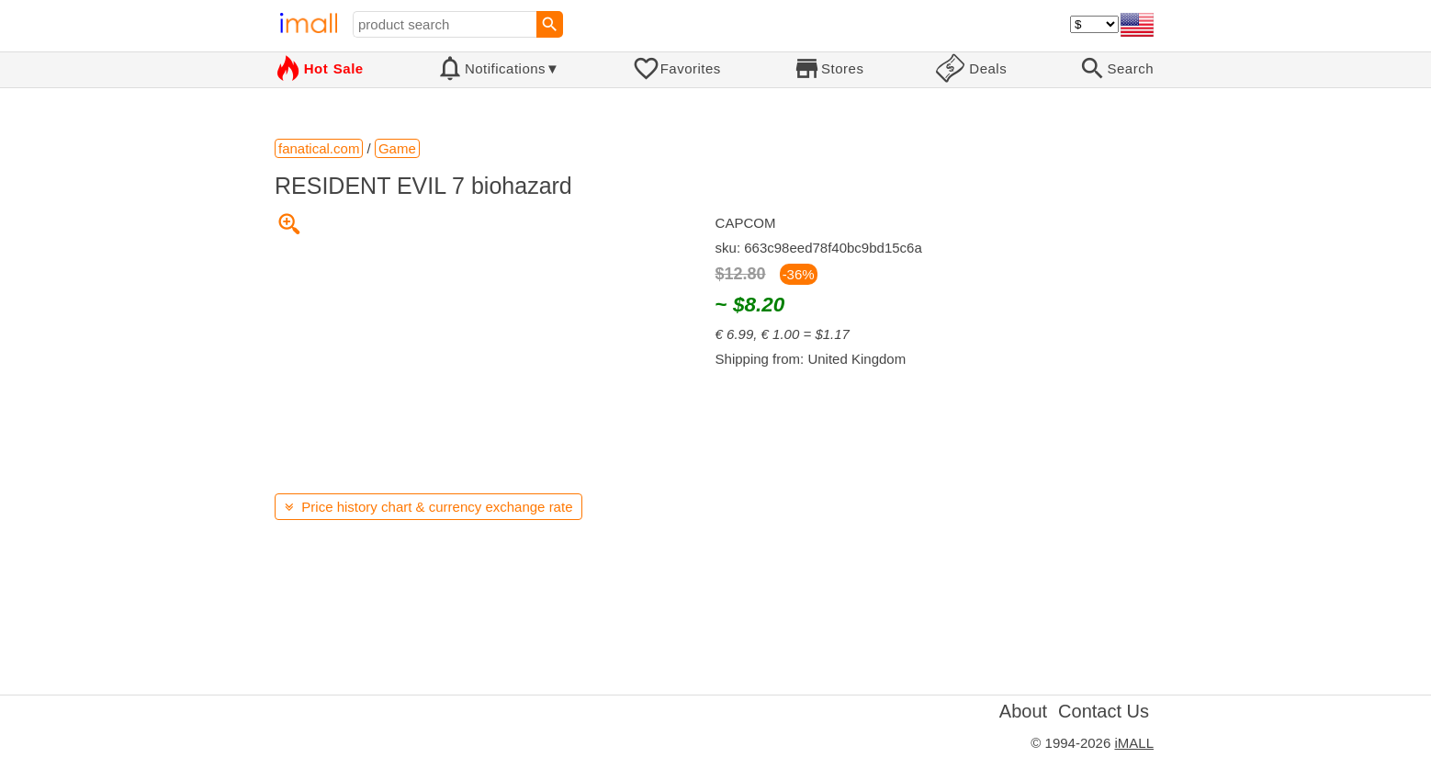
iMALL (1134, 743)
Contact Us (1103, 711)
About (1023, 711)
